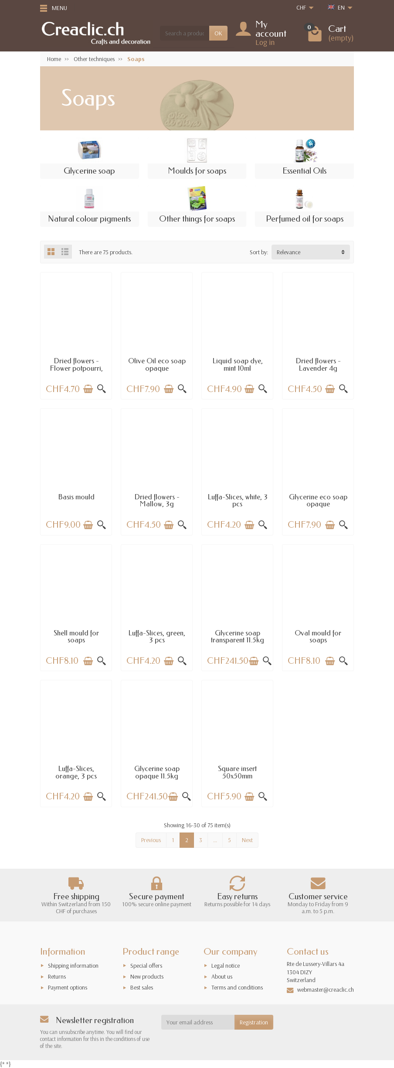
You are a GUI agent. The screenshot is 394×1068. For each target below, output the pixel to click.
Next (247, 840)
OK (218, 33)
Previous (151, 840)
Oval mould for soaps (318, 636)
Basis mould (76, 497)
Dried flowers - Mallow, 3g (157, 500)
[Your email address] (198, 1022)
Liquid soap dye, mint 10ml (237, 364)
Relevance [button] (288, 252)
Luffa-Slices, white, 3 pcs (237, 500)
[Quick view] (101, 389)
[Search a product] (184, 33)
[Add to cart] (88, 389)
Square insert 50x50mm (237, 772)
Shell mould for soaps (76, 636)
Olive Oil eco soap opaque (157, 364)
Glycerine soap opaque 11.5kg (157, 772)
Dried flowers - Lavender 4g (318, 364)
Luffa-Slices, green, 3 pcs (156, 636)
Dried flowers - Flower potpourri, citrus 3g (76, 368)
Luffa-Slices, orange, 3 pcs (76, 772)
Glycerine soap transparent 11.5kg (237, 636)
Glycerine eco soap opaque (318, 500)
